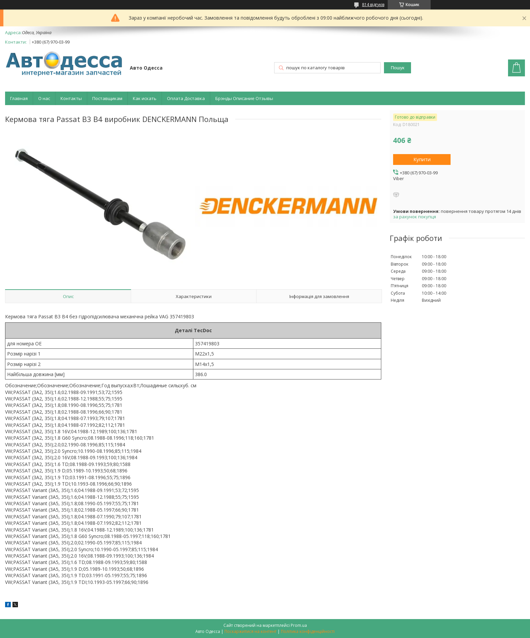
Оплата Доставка (186, 98)
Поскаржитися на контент (250, 631)
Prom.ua (299, 625)
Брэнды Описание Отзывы (244, 98)
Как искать (144, 98)
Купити (422, 159)
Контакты (71, 98)
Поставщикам (107, 98)
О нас (44, 98)
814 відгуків (373, 4)
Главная (19, 98)
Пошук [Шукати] (397, 67)
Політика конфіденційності (308, 631)
